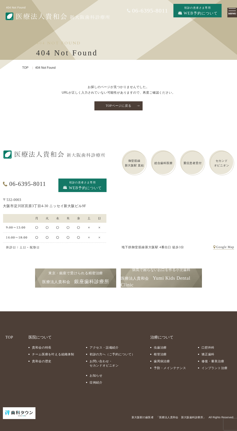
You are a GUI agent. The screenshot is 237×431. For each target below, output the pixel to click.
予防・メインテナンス (170, 366)
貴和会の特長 (41, 345)
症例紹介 (96, 380)
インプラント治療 (214, 366)
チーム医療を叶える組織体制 (53, 352)
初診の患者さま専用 (82, 184)
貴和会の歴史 (41, 359)
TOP (25, 67)
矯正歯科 (208, 352)
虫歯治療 (160, 345)
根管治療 (160, 352)
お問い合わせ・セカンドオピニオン (104, 361)
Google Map (225, 245)
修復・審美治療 (213, 359)
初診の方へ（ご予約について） (112, 352)
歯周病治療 (162, 359)
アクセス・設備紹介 (104, 345)
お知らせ (96, 374)
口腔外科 (208, 345)
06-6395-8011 (28, 183)
